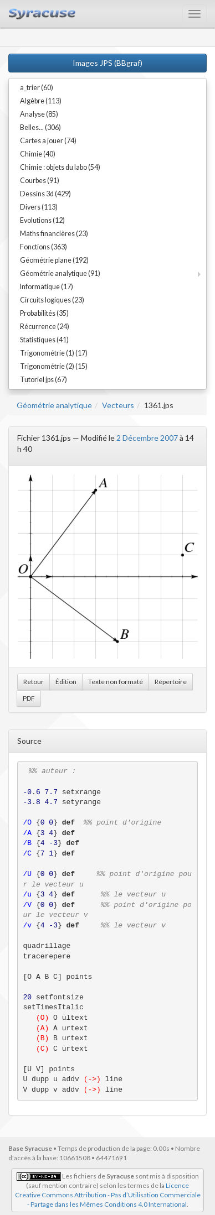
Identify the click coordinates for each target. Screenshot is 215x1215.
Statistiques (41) (44, 340)
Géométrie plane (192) (54, 260)
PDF (29, 698)
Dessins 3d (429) (45, 194)
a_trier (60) (36, 88)
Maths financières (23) (54, 234)
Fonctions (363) (43, 247)
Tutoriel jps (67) (43, 380)
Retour (33, 681)
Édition (65, 681)
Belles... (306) (40, 127)
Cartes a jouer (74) (48, 141)
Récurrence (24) (44, 326)
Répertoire (171, 681)
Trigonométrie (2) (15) (54, 366)
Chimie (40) (37, 154)
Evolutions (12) (42, 220)
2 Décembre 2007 (147, 437)
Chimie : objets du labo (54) (60, 167)
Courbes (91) (39, 180)
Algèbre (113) (41, 101)
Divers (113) (39, 207)
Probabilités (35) (44, 313)
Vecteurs (118, 405)
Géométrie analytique (54, 405)
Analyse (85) (39, 114)
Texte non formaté (115, 681)
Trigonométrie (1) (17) (54, 353)
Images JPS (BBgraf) (107, 62)
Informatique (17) (46, 287)
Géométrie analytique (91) (60, 273)
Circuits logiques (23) (52, 300)
